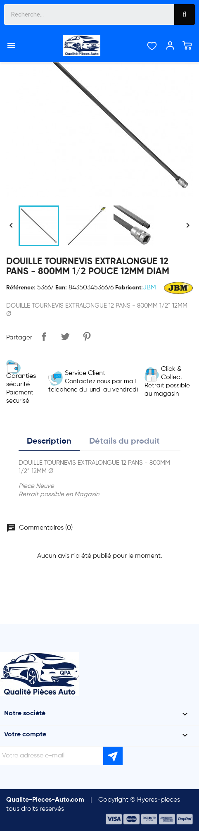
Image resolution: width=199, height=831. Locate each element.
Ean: (61, 288)
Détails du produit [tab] (124, 441)
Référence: (21, 288)
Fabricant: (129, 288)
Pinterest (86, 336)
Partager (44, 336)
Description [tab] (49, 441)
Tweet (65, 336)
